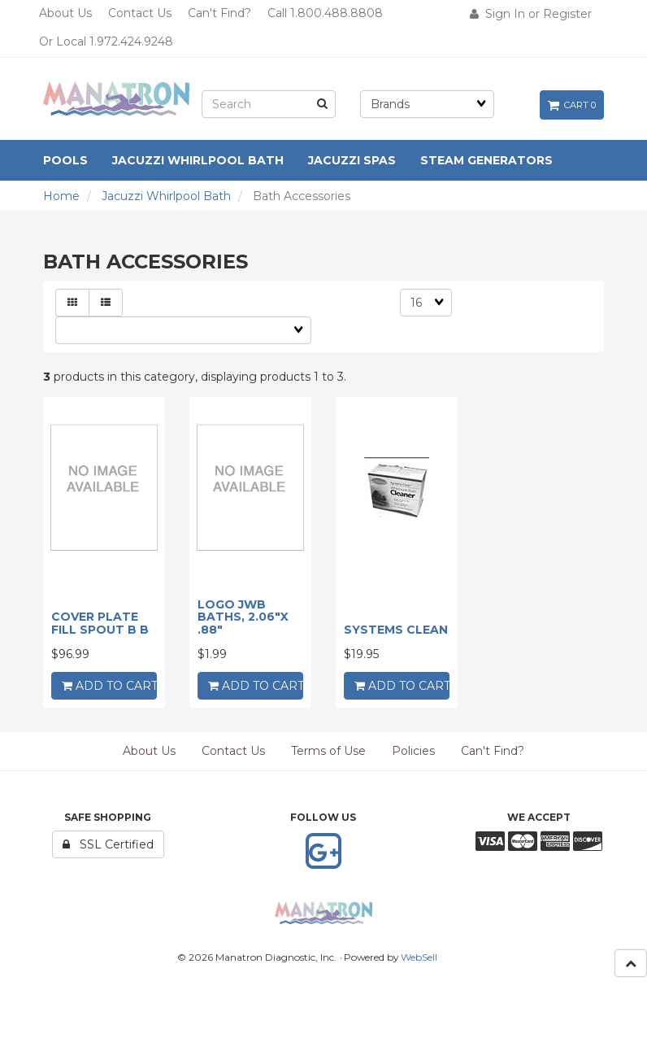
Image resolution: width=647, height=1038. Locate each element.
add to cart (109, 685)
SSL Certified (108, 844)
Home (61, 196)
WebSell (419, 957)
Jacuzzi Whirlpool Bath (166, 196)
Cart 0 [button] (572, 105)
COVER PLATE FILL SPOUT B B (100, 622)
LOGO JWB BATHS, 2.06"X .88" (243, 617)
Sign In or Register (531, 14)
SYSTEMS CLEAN (396, 629)
